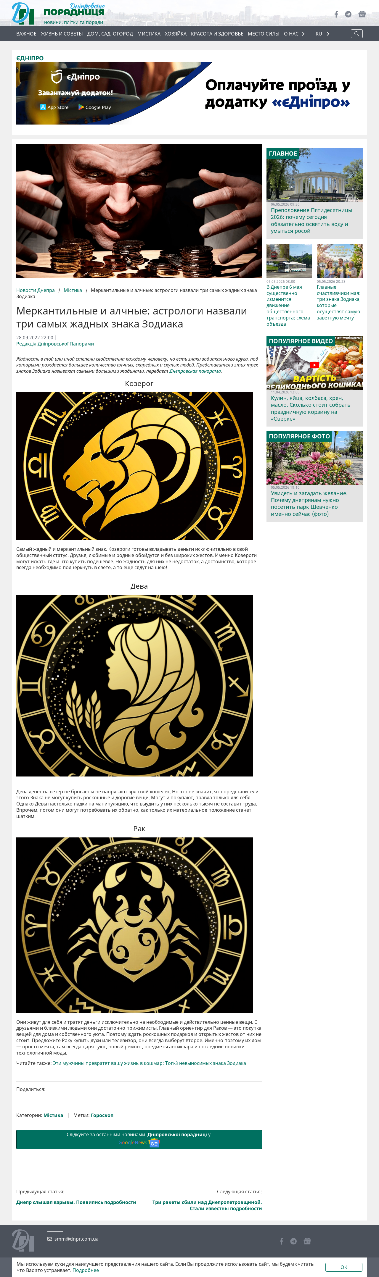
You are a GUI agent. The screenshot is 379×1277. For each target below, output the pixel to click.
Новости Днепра (36, 290)
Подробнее (86, 1270)
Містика (73, 290)
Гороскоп (102, 1215)
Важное (26, 33)
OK (344, 1267)
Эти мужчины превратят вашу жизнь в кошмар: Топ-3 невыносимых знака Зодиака (149, 1163)
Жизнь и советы (62, 33)
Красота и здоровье (217, 33)
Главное (283, 153)
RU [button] (319, 34)
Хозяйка (176, 33)
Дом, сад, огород (110, 33)
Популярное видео (301, 341)
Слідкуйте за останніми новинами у (139, 1239)
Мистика (148, 33)
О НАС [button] (291, 33)
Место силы (264, 33)
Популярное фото (299, 436)
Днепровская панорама (195, 371)
